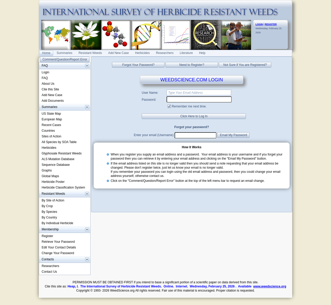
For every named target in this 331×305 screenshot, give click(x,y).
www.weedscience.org (269, 286)
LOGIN (259, 24)
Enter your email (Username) (154, 135)
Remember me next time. (189, 106)
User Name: (150, 93)
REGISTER (271, 24)
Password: (149, 99)
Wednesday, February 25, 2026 (268, 28)
